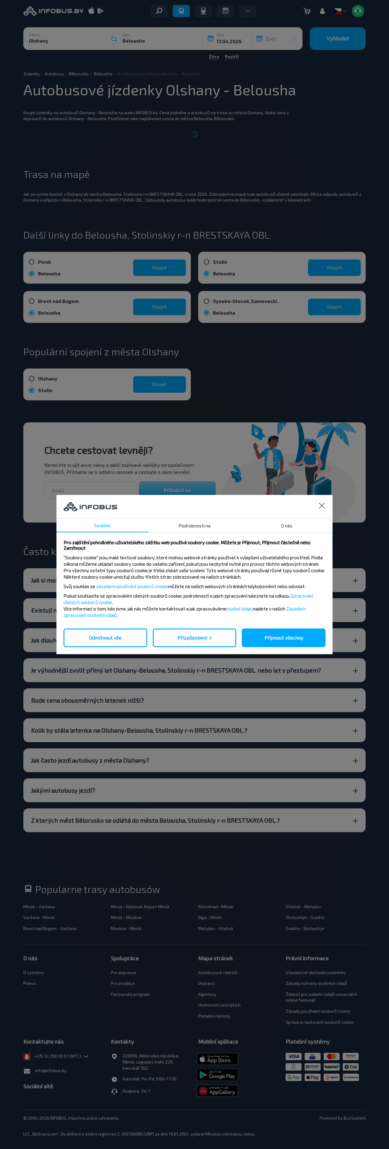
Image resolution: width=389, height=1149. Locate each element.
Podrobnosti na (194, 525)
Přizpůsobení (192, 638)
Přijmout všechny (283, 638)
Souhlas (102, 525)
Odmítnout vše (105, 638)
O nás (286, 525)
